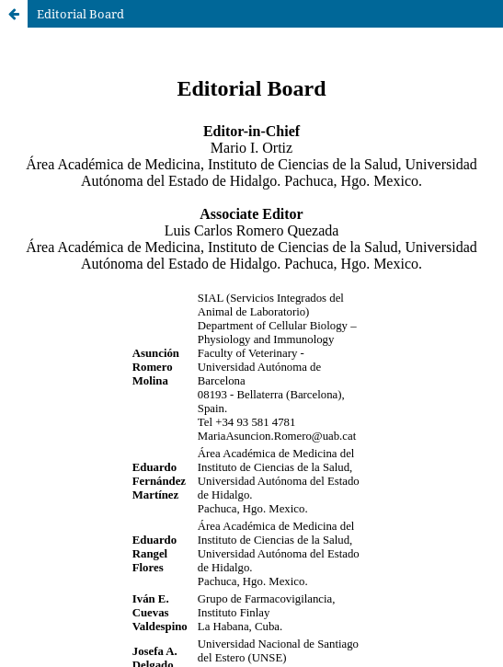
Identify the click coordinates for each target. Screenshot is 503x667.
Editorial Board (80, 14)
